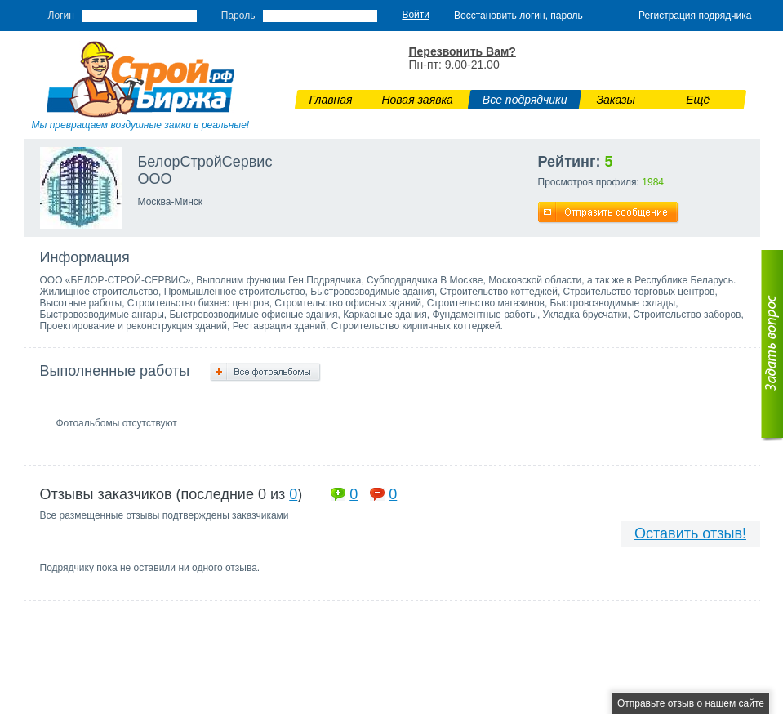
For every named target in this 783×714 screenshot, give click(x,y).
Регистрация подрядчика (695, 15)
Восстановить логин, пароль (518, 15)
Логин (61, 15)
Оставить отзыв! (690, 533)
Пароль (238, 15)
